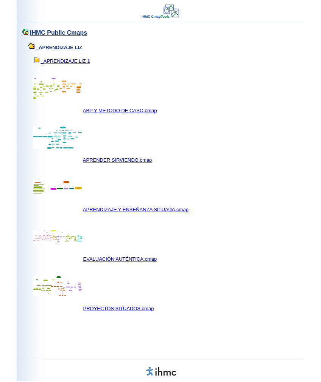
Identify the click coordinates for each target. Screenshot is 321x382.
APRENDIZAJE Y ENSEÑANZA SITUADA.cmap (136, 209)
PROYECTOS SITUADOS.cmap (118, 308)
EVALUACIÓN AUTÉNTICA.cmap (120, 259)
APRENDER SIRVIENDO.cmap (117, 160)
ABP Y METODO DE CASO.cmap (120, 110)
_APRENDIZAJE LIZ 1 (65, 61)
